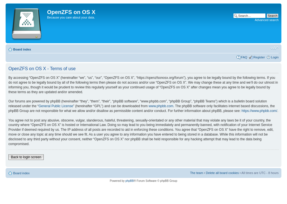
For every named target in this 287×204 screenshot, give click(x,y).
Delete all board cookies (222, 173)
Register (259, 57)
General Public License (55, 106)
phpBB (129, 180)
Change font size (274, 48)
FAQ (244, 57)
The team (196, 173)
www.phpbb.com (161, 106)
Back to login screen (26, 157)
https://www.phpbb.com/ (259, 111)
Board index (22, 49)
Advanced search (267, 20)
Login (275, 57)
